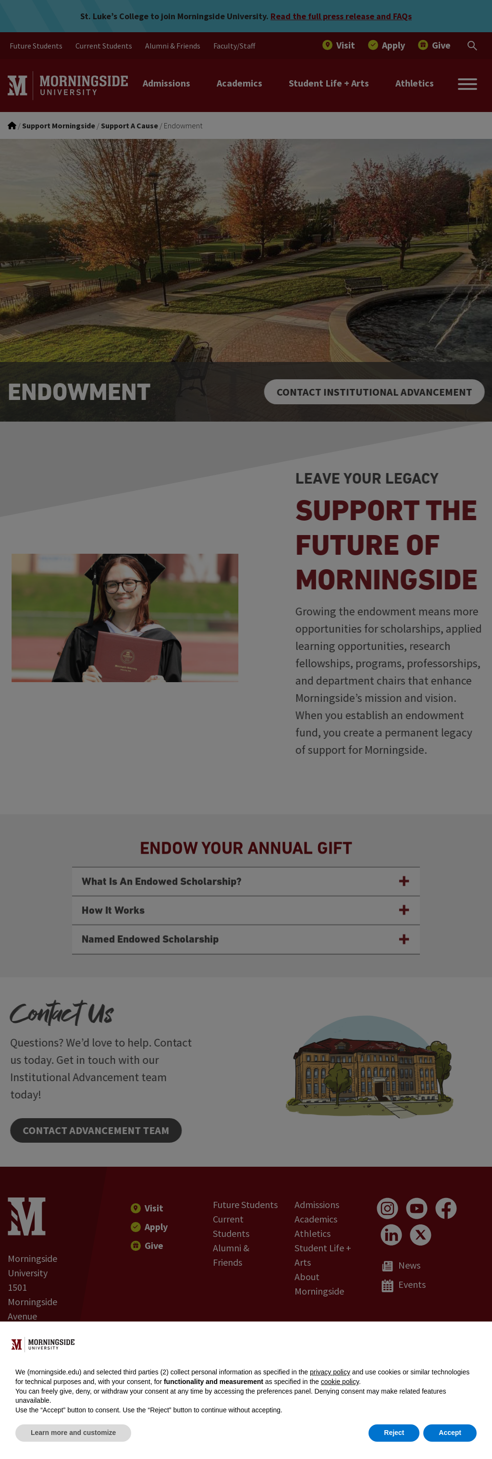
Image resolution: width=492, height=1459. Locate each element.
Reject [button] (394, 1432)
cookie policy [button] (340, 1381)
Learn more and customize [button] (73, 1432)
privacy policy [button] (330, 1372)
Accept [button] (450, 1432)
